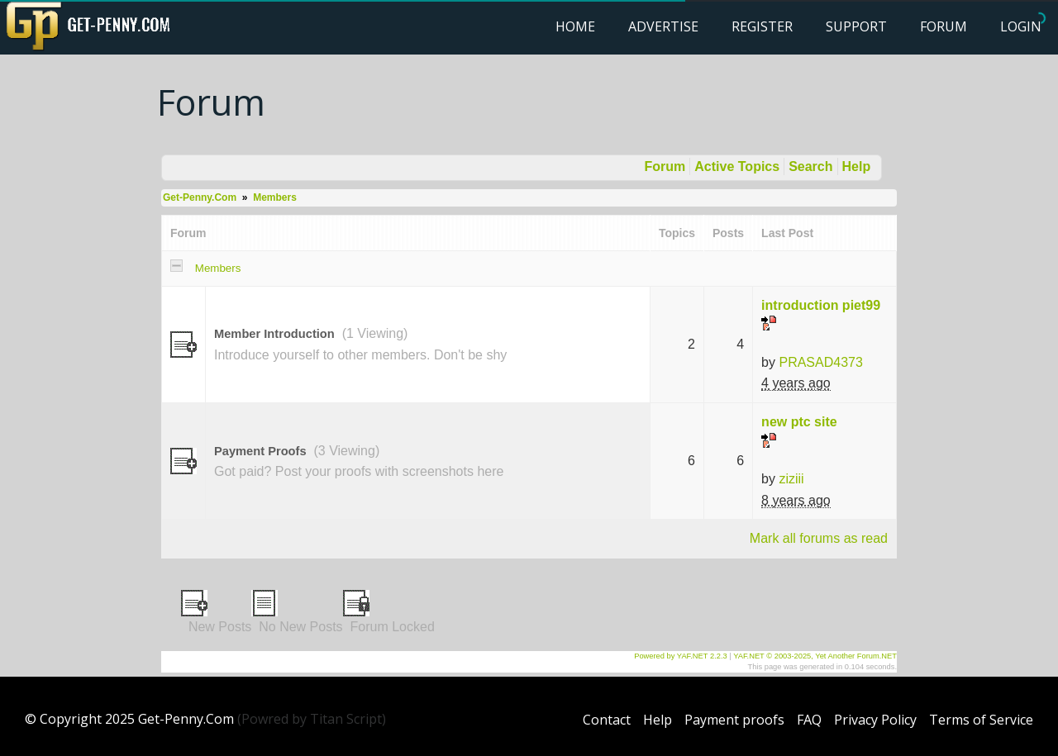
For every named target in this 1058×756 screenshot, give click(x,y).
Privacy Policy (875, 720)
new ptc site (799, 422)
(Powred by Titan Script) (311, 719)
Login (1020, 26)
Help (856, 166)
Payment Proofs (260, 451)
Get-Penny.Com (199, 197)
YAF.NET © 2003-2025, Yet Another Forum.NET (815, 656)
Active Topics (736, 166)
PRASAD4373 (820, 362)
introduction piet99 (820, 305)
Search (810, 166)
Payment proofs (734, 720)
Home (575, 26)
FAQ (809, 720)
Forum (943, 26)
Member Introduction (274, 333)
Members (275, 197)
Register (762, 26)
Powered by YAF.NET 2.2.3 (681, 656)
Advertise (663, 26)
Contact (607, 720)
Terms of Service (981, 720)
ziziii (791, 479)
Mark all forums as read (819, 538)
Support (856, 26)
